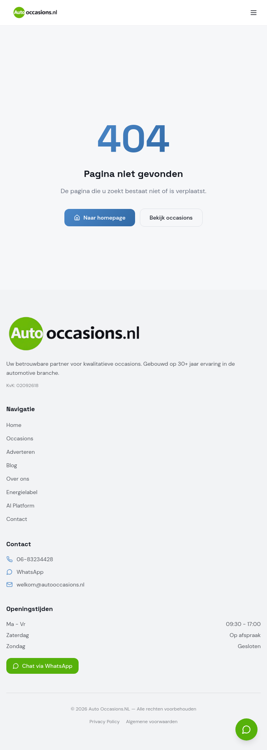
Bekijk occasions (171, 217)
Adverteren (20, 451)
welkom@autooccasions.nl (51, 584)
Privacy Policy (105, 721)
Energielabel (22, 492)
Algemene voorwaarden (151, 721)
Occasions (19, 438)
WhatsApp (30, 571)
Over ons (17, 478)
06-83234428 (35, 559)
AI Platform (20, 505)
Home (13, 425)
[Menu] (253, 13)
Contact (16, 519)
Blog (11, 465)
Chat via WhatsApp (42, 665)
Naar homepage (100, 217)
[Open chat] (246, 729)
